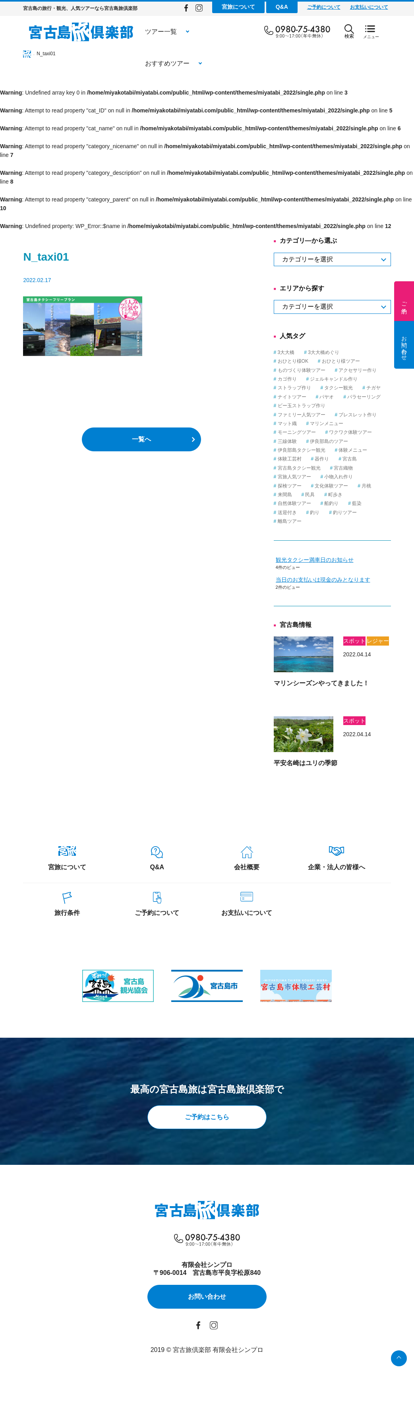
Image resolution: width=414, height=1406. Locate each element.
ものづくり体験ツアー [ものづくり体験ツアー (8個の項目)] (318, 370)
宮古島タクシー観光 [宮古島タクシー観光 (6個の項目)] (316, 468)
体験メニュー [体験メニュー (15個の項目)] (370, 450)
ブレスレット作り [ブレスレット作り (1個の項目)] (375, 415)
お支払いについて (386, 7)
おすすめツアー (212, 31)
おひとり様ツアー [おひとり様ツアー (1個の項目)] (358, 361)
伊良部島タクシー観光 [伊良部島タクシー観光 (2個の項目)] (318, 450)
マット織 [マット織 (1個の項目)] (304, 423)
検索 (366, 31)
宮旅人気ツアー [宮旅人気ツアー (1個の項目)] (311, 477)
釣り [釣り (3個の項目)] (332, 512)
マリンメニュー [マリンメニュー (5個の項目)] (344, 423)
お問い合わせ (404, 345)
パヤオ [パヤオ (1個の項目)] (344, 397)
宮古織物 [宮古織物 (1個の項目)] (360, 468)
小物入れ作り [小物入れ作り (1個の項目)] (356, 477)
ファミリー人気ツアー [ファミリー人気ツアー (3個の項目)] (318, 415)
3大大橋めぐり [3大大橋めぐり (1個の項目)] (341, 352)
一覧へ (141, 439)
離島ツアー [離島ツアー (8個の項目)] (307, 521)
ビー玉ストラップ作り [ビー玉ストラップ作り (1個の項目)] (318, 405)
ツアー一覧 (144, 31)
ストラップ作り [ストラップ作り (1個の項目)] (311, 388)
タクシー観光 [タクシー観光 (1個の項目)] (356, 388)
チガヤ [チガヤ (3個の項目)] (391, 388)
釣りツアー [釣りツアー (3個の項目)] (362, 512)
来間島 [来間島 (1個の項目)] (302, 494)
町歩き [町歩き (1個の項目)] (353, 494)
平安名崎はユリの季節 (322, 763)
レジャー (395, 641)
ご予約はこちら (207, 1118)
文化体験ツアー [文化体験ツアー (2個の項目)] (349, 486)
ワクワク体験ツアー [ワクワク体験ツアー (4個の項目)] (367, 432)
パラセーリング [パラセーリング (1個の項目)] (381, 397)
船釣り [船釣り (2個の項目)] (349, 503)
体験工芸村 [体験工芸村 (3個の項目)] (307, 459)
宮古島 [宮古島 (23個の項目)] (367, 459)
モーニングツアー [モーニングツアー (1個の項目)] (314, 432)
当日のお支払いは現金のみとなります (340, 579)
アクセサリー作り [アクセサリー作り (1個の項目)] (375, 370)
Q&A (299, 7)
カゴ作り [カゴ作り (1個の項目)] (304, 379)
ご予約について (341, 7)
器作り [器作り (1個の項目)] (339, 459)
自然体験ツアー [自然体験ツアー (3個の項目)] (311, 503)
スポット (371, 641)
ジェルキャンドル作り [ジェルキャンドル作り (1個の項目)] (351, 379)
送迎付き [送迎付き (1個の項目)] (304, 512)
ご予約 (404, 301)
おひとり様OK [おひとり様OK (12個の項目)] (310, 361)
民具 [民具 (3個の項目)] (327, 494)
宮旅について (255, 7)
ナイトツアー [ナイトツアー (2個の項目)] (309, 397)
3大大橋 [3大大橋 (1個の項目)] (303, 352)
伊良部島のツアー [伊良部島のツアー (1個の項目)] (346, 441)
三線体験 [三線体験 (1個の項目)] (304, 441)
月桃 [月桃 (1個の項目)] (384, 486)
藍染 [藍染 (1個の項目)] (374, 503)
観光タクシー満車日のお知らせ (332, 560)
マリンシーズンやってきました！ (338, 683)
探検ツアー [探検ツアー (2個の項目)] (307, 486)
